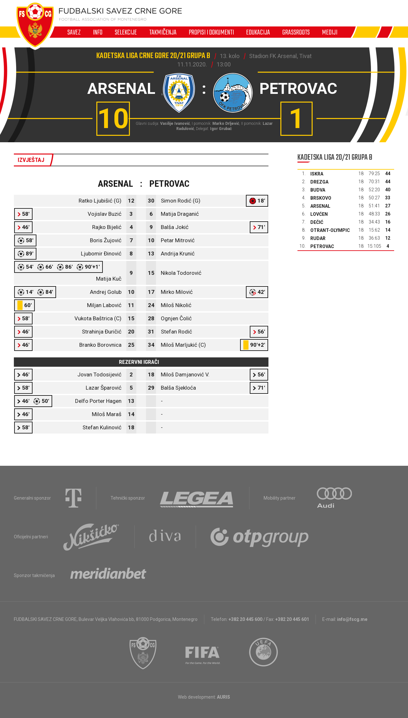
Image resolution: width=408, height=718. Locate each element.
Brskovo (320, 198)
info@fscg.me (352, 619)
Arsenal (320, 206)
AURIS (223, 697)
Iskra (316, 173)
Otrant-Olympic (330, 230)
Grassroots (296, 32)
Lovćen (319, 214)
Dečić (316, 222)
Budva (317, 190)
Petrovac (322, 246)
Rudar (317, 238)
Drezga (319, 181)
